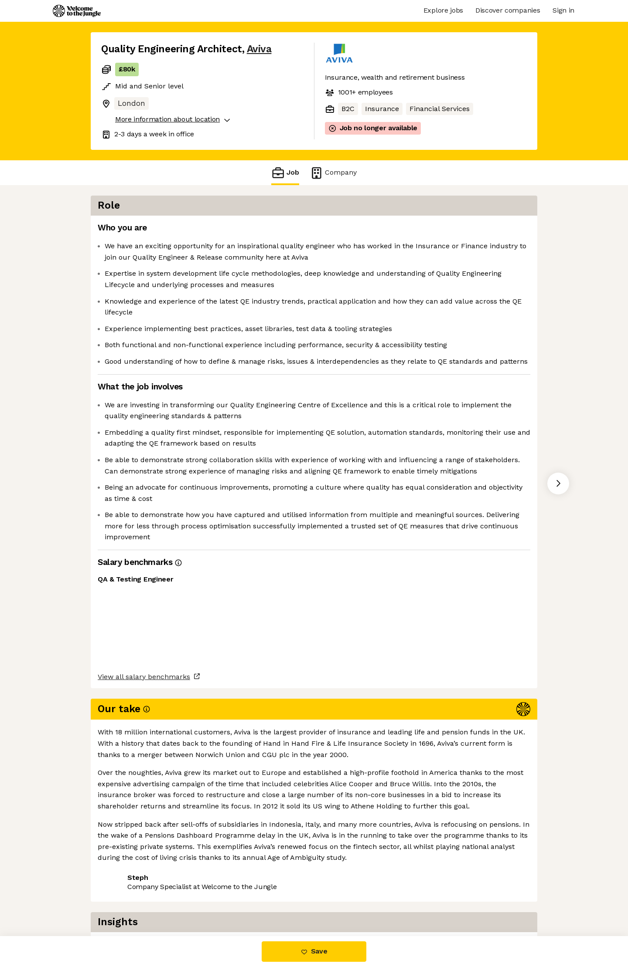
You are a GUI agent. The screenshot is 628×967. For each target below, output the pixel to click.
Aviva (259, 49)
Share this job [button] (125, 899)
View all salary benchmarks (144, 866)
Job (285, 173)
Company (333, 173)
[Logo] (77, 11)
